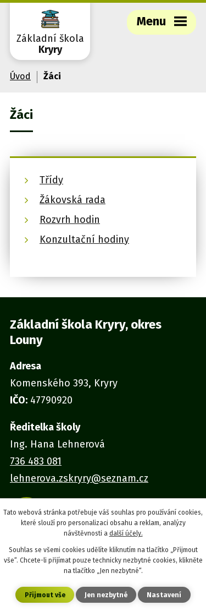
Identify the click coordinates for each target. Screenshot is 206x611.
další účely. (126, 533)
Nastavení (164, 595)
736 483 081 (36, 461)
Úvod (20, 76)
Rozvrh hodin (70, 220)
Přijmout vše (45, 595)
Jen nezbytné (106, 595)
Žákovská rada (72, 200)
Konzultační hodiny (84, 239)
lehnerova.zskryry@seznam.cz (79, 478)
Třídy (51, 180)
